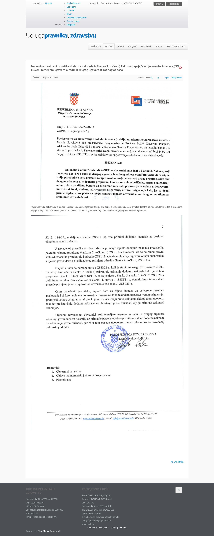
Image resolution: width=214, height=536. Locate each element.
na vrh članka (177, 462)
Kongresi (94, 3)
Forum (117, 3)
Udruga (58, 24)
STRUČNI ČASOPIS (132, 3)
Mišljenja (71, 24)
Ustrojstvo (71, 7)
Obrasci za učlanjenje (76, 17)
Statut (69, 14)
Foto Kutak (106, 3)
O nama (70, 10)
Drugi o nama (73, 21)
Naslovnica (37, 3)
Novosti (48, 3)
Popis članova (73, 3)
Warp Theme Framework (49, 531)
